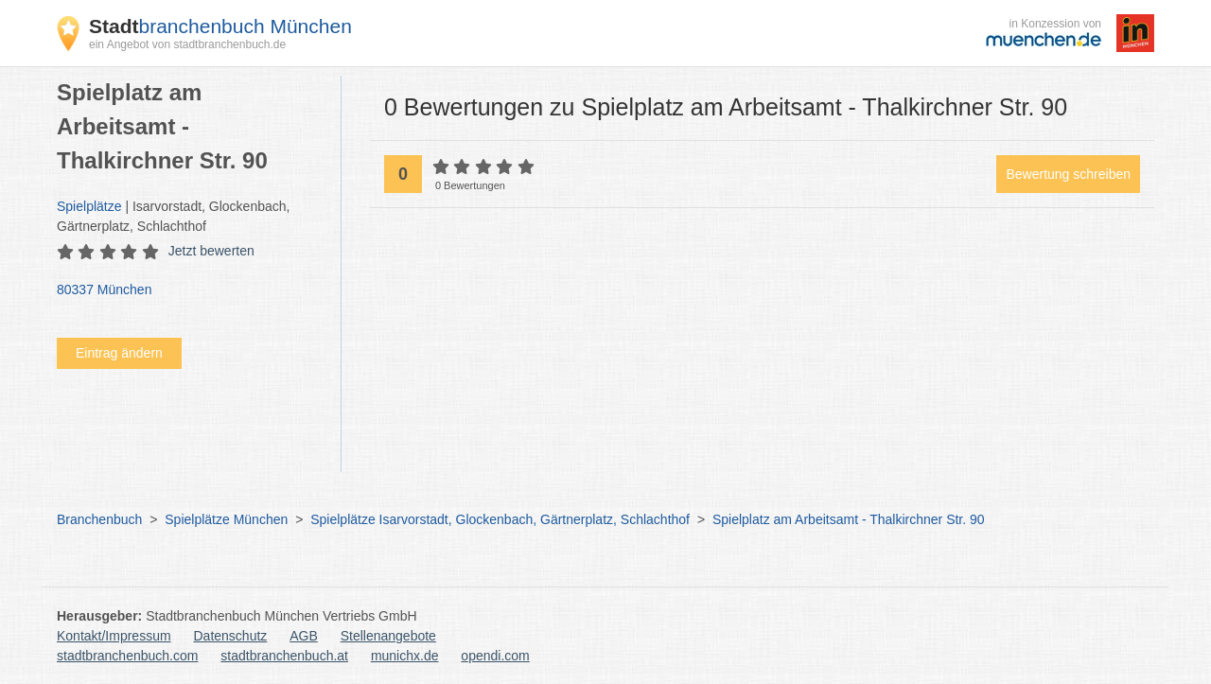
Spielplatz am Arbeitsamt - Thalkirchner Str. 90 (848, 519)
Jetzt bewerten (211, 250)
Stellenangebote (388, 635)
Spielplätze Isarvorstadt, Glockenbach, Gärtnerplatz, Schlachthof (500, 519)
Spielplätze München (226, 519)
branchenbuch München (220, 26)
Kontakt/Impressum (114, 635)
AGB (304, 635)
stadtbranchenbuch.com (127, 655)
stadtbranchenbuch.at (284, 655)
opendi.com (495, 655)
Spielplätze (89, 206)
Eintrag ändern (119, 352)
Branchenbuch (99, 519)
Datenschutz (231, 635)
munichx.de (405, 655)
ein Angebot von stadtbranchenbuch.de (187, 44)
